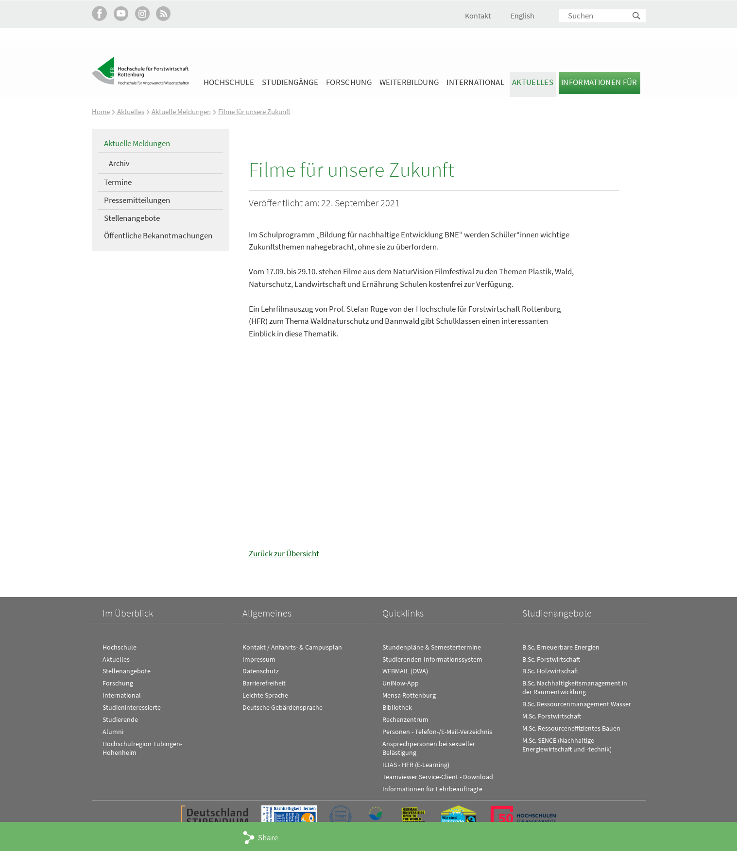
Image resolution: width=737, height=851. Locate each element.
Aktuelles (532, 82)
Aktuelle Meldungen (181, 111)
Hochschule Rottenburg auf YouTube (120, 13)
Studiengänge (290, 82)
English (522, 15)
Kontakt (478, 15)
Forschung (349, 82)
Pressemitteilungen (137, 199)
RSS (163, 13)
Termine (118, 182)
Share (268, 837)
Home (101, 111)
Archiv (119, 162)
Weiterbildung (409, 82)
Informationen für (599, 82)
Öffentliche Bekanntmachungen (158, 235)
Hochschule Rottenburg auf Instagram (142, 13)
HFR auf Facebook (99, 13)
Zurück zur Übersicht (284, 553)
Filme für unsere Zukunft (254, 111)
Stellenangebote (132, 217)
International (475, 82)
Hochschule (229, 82)
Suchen (637, 16)
